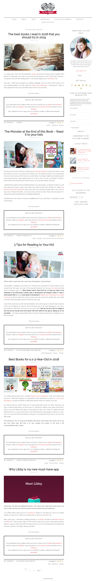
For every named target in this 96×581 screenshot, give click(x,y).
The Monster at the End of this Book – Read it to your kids (33, 133)
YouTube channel (44, 107)
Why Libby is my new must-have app (34, 469)
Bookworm (55, 564)
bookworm (31, 513)
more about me (81, 71)
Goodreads (51, 78)
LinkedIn (90, 85)
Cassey (33, 74)
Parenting (45, 19)
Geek (34, 19)
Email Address (74, 108)
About (24, 19)
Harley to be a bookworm (39, 396)
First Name (73, 114)
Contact (80, 19)
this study (54, 288)
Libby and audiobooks (39, 85)
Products (33, 460)
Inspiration (55, 125)
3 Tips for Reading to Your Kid (34, 244)
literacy (55, 353)
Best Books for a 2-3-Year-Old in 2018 (34, 359)
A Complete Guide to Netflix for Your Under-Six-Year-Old (84, 151)
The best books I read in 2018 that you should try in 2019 (34, 36)
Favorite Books (53, 463)
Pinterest (34, 109)
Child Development (63, 19)
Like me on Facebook (81, 178)
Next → (39, 570)
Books (20, 122)
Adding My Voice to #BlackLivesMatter (83, 168)
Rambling (26, 235)
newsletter (33, 114)
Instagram (21, 107)
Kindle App (58, 519)
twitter (50, 104)
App (19, 561)
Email (81, 88)
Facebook (58, 104)
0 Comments (9, 122)
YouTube (79, 85)
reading (61, 125)
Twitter (75, 85)
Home (14, 19)
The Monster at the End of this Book (53, 238)
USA (30, 235)
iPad (7, 522)
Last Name (73, 121)
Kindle (41, 519)
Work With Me (48, 22)
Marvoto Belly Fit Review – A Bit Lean (83, 159)
